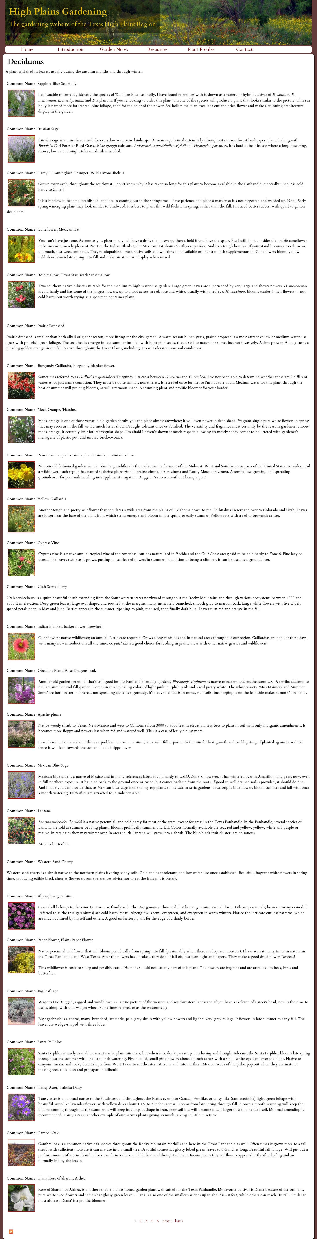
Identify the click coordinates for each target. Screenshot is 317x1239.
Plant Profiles (201, 49)
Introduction (70, 49)
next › (166, 1221)
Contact (244, 49)
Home (27, 49)
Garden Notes (114, 49)
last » (179, 1221)
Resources (157, 49)
